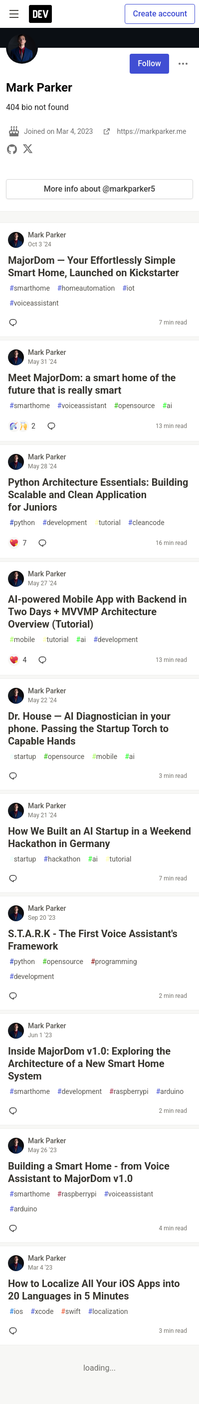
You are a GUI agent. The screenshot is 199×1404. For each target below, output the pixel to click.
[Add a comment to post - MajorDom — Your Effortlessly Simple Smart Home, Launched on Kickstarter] (15, 322)
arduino (170, 1091)
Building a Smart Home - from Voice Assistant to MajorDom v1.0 (89, 1172)
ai (167, 406)
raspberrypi (129, 1091)
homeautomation (86, 288)
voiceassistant (34, 303)
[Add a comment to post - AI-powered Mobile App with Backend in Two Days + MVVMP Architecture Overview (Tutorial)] (17, 660)
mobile (22, 640)
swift (70, 1311)
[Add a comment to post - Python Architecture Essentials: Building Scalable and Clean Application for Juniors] (17, 543)
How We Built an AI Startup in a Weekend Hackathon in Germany (99, 837)
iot (128, 288)
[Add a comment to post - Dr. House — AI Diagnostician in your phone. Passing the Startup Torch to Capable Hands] (15, 776)
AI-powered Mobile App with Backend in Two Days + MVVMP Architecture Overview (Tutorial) (97, 611)
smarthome (29, 288)
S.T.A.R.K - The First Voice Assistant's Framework (93, 940)
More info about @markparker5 (99, 189)
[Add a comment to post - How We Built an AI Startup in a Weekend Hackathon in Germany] (15, 878)
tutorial (107, 523)
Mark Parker (47, 235)
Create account (160, 13)
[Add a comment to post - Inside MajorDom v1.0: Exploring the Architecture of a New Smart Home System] (15, 1111)
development (64, 523)
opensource (134, 406)
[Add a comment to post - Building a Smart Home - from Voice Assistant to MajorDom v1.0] (15, 1228)
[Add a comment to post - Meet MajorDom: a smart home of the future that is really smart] (22, 426)
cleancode (146, 523)
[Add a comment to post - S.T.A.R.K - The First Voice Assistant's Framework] (15, 996)
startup (22, 757)
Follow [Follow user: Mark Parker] (149, 63)
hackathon (61, 859)
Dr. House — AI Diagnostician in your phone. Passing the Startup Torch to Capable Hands (89, 728)
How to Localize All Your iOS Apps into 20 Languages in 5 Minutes (94, 1290)
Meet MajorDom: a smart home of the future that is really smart (92, 384)
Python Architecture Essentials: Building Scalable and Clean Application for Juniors (98, 494)
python (22, 523)
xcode (41, 1311)
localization (108, 1311)
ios (16, 1311)
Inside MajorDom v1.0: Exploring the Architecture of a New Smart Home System (89, 1063)
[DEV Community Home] (40, 14)
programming (114, 962)
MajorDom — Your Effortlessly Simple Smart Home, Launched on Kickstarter (93, 266)
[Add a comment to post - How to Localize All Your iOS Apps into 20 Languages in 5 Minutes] (15, 1331)
